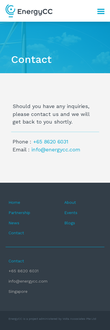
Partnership (19, 212)
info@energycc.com (55, 149)
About (70, 202)
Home (14, 202)
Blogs (69, 222)
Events (70, 212)
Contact (16, 232)
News (14, 222)
